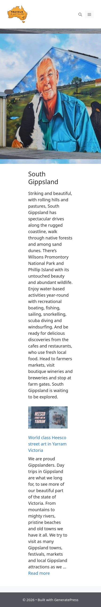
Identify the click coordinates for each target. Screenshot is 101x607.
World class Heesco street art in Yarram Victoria (47, 444)
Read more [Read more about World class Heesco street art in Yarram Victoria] (39, 573)
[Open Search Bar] (80, 14)
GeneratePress (66, 599)
